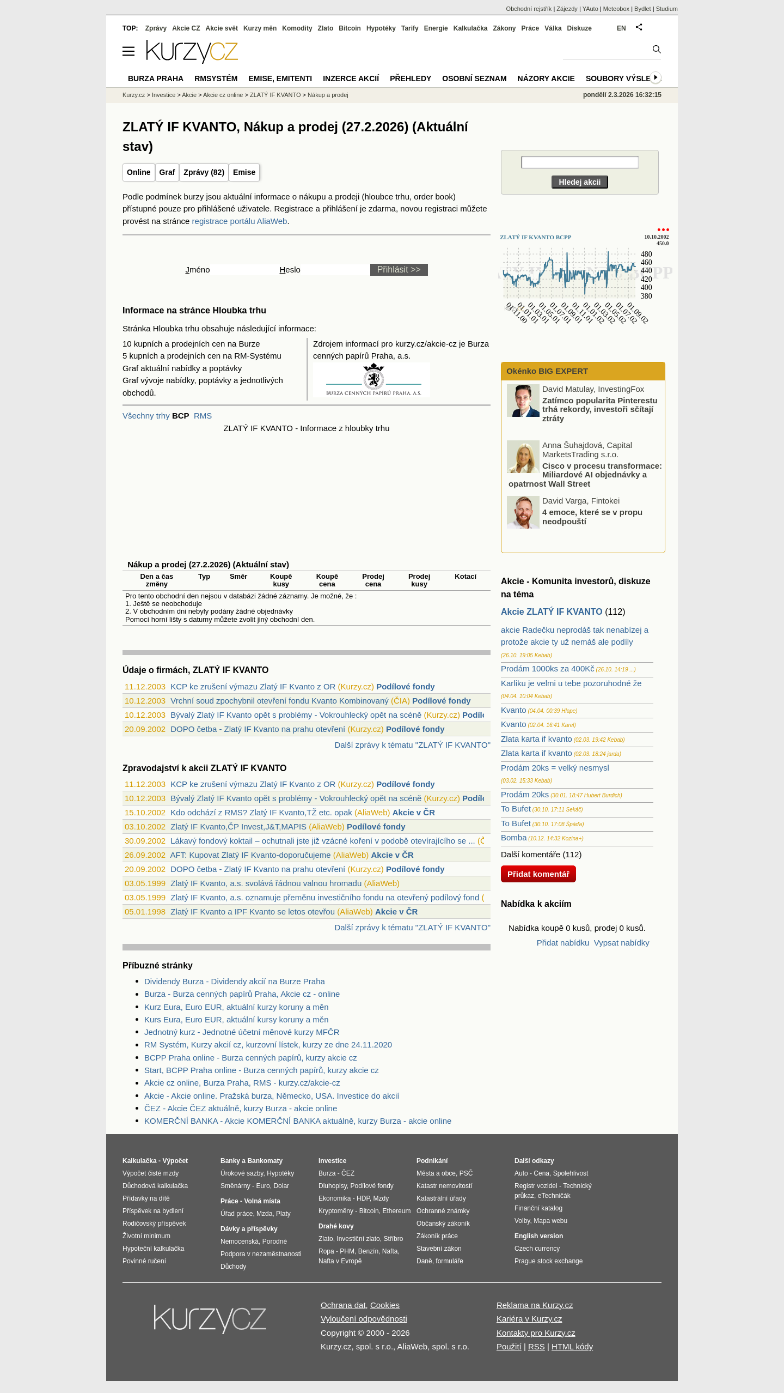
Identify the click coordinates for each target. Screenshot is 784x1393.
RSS (536, 1346)
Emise (244, 172)
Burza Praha (155, 78)
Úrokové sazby (241, 1173)
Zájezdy (567, 8)
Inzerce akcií (351, 78)
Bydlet (642, 8)
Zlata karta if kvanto (536, 738)
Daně (424, 1261)
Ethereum (396, 1211)
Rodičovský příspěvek (154, 1223)
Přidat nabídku (563, 942)
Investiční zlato (357, 1239)
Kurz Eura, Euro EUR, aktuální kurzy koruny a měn (236, 1007)
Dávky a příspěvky (249, 1229)
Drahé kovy (336, 1226)
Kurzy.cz (133, 95)
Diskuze (579, 28)
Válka (552, 28)
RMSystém (215, 78)
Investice (163, 95)
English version (538, 1236)
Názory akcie (546, 78)
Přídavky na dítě (146, 1198)
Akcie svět (222, 28)
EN (621, 28)
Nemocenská (239, 1241)
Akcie (189, 95)
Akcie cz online (223, 95)
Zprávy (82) (203, 172)
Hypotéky (381, 28)
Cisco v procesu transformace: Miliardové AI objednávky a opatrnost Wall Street (585, 474)
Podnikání (432, 1161)
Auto (521, 1173)
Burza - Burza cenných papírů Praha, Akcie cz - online (242, 993)
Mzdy (381, 1198)
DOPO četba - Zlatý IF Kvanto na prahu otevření (257, 729)
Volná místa (262, 1201)
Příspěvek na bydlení (152, 1211)
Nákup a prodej (328, 95)
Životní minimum (146, 1236)
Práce (531, 28)
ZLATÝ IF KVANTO (275, 95)
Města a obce (436, 1173)
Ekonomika (334, 1198)
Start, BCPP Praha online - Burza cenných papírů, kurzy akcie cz (261, 1070)
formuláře (449, 1261)
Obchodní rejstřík (529, 8)
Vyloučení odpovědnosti (364, 1318)
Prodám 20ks (525, 794)
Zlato (326, 28)
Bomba (514, 837)
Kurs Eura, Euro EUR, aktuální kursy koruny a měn (236, 1019)
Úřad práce (236, 1214)
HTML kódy (572, 1346)
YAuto (590, 8)
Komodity (297, 28)
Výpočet (175, 1161)
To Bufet (516, 808)
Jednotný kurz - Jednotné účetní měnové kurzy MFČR (242, 1032)
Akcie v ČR (414, 812)
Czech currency (537, 1248)
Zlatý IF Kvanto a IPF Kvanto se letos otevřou (252, 911)
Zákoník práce (437, 1236)
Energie (436, 28)
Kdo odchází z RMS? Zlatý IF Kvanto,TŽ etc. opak (261, 812)
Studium (667, 8)
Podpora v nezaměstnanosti (261, 1254)
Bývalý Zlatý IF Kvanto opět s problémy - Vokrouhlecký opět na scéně (295, 714)
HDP (363, 1198)
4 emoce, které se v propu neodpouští (592, 516)
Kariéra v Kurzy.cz (529, 1318)
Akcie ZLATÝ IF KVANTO (552, 611)
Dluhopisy (332, 1186)
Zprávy (156, 28)
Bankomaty (265, 1161)
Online (139, 172)
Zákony (504, 28)
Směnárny (235, 1186)
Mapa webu (550, 1221)
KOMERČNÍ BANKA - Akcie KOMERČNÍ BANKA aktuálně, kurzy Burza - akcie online (297, 1120)
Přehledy (410, 78)
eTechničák (554, 1196)
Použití (509, 1346)
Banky (230, 1161)
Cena (541, 1173)
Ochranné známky (442, 1211)
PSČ (466, 1173)
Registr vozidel (536, 1186)
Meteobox (616, 8)
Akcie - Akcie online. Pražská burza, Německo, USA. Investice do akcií (272, 1095)
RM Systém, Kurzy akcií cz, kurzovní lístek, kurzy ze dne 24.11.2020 (268, 1044)
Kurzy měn (260, 28)
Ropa (326, 1251)
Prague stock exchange (548, 1261)
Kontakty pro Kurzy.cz (536, 1332)
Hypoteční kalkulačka (153, 1248)
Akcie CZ (186, 28)
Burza (326, 1173)
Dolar (281, 1186)
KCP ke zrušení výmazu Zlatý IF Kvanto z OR (252, 686)
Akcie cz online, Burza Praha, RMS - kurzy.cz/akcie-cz (242, 1082)
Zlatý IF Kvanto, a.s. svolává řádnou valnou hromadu (266, 883)
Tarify (410, 28)
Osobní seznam (474, 78)
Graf (167, 172)
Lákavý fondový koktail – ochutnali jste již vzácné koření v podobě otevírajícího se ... (322, 840)
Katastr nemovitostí (444, 1186)
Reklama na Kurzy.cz (535, 1305)
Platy (283, 1214)
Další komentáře (530, 854)
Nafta (390, 1251)
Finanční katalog (538, 1208)
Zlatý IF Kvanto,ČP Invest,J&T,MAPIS (238, 826)
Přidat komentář (538, 874)
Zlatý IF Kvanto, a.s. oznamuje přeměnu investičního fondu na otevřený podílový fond (324, 897)
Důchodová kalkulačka (155, 1186)
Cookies (385, 1305)
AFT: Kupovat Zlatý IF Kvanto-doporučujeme (250, 854)
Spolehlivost (571, 1173)
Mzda (264, 1214)
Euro (263, 1186)
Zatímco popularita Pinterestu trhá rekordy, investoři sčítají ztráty (600, 408)
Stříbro (393, 1239)
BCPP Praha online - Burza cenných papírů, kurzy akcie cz (250, 1057)
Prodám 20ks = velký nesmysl (555, 767)
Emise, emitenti (281, 78)
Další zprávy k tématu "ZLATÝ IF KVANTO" (412, 744)
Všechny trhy (146, 415)
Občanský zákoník (443, 1223)
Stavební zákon (439, 1248)
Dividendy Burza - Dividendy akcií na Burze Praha (234, 981)
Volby (522, 1221)
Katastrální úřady (441, 1198)
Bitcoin (350, 28)
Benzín (368, 1251)
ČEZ (347, 1173)
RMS (203, 415)
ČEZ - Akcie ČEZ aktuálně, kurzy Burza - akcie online (240, 1108)
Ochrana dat (343, 1305)
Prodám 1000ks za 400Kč (548, 668)
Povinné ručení (144, 1261)
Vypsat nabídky (622, 942)
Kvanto (513, 709)
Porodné (274, 1241)
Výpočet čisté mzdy (150, 1173)
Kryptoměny (335, 1211)
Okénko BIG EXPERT (546, 370)
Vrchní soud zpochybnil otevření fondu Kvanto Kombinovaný (279, 700)
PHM (347, 1251)
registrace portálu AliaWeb (239, 221)
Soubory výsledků (626, 78)
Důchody (233, 1266)
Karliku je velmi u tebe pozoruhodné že (571, 683)
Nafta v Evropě (340, 1261)
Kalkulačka (471, 28)
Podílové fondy (405, 686)
